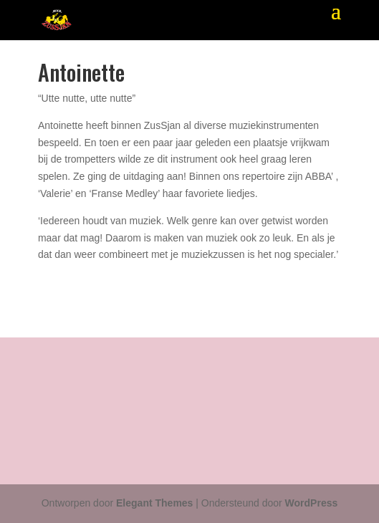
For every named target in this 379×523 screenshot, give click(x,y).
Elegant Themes (154, 503)
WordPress (311, 503)
